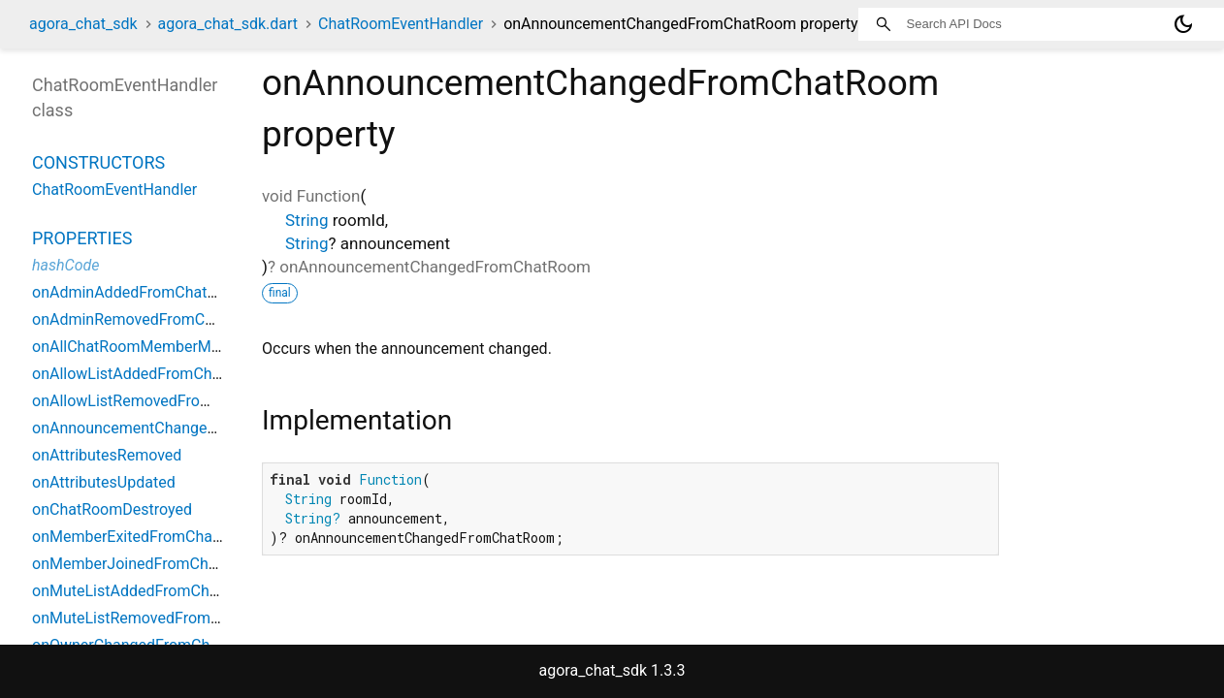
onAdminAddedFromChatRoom (140, 292)
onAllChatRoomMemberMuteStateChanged (181, 346)
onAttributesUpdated (104, 482)
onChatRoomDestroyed (112, 509)
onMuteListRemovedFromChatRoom (157, 618)
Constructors (98, 162)
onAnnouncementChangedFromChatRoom (178, 428)
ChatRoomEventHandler (400, 24)
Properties (82, 238)
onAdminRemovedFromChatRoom (150, 319)
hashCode (65, 265)
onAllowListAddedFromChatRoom (149, 374)
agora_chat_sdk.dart (228, 24)
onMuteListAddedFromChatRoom (148, 591)
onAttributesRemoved (106, 455)
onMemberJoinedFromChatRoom (147, 564)
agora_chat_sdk (83, 24)
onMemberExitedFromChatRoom (145, 536)
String (306, 220)
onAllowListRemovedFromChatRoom (159, 401)
